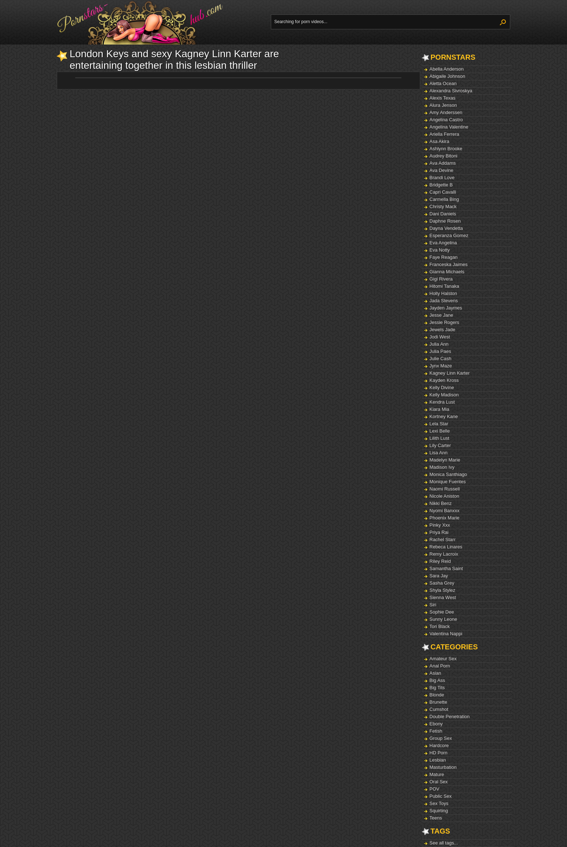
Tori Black (440, 626)
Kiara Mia (439, 409)
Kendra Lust (442, 402)
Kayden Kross (444, 380)
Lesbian (438, 760)
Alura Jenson (443, 105)
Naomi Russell (445, 489)
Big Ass (437, 680)
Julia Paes (440, 351)
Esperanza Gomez (449, 235)
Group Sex (441, 738)
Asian (436, 673)
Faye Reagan (444, 257)
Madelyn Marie (445, 460)
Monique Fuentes (448, 481)
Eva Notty (440, 250)
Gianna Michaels (447, 271)
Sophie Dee (442, 612)
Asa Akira (439, 141)
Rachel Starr (443, 539)
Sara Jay (439, 575)
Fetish (436, 731)
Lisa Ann (439, 452)
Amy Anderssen (446, 112)
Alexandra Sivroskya (451, 90)
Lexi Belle (440, 431)
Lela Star (439, 423)
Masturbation (443, 767)
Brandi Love (442, 177)
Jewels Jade (443, 329)
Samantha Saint (446, 568)
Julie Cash (441, 358)
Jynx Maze (441, 365)
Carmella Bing (444, 199)
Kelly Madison (444, 394)
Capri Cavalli (443, 192)
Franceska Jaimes (449, 264)
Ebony (436, 723)
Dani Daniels (443, 213)
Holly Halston (443, 293)
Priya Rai (439, 532)
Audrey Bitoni (443, 156)
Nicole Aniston (444, 496)
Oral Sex (439, 781)
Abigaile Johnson (447, 76)
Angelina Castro (446, 119)
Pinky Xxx (440, 525)
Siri (433, 604)
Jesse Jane (441, 315)
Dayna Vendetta (446, 228)
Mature (437, 774)
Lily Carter (440, 445)
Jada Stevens (444, 300)
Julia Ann (439, 344)
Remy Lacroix (444, 554)
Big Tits (437, 687)
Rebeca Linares (446, 546)
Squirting (439, 810)
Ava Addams (443, 163)
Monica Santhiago (448, 474)
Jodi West (440, 337)
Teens (436, 818)
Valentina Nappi (446, 633)
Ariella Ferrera (444, 134)
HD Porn (439, 752)
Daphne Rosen (445, 221)
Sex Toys (439, 803)
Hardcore (439, 745)
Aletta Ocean (443, 83)
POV (434, 789)
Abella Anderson (447, 69)
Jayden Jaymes (446, 308)
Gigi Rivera (441, 279)
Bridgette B (441, 184)
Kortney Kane (444, 416)
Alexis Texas (443, 98)
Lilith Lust (439, 438)
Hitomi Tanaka (444, 286)
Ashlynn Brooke (446, 148)
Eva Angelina (443, 242)
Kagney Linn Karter (450, 373)
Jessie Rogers (444, 322)
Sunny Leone (443, 619)
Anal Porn (440, 666)
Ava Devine (441, 170)
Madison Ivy (442, 467)
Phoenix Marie (445, 518)
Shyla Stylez (443, 590)
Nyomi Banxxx (445, 510)
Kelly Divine (442, 387)
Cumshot (439, 709)
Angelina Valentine (449, 127)
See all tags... (444, 843)
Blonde (437, 695)
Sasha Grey (442, 583)
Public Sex (441, 796)
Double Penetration (450, 716)
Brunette (438, 702)
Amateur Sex (443, 658)
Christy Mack (443, 206)
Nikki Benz (441, 503)
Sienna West (443, 597)
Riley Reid (440, 561)
